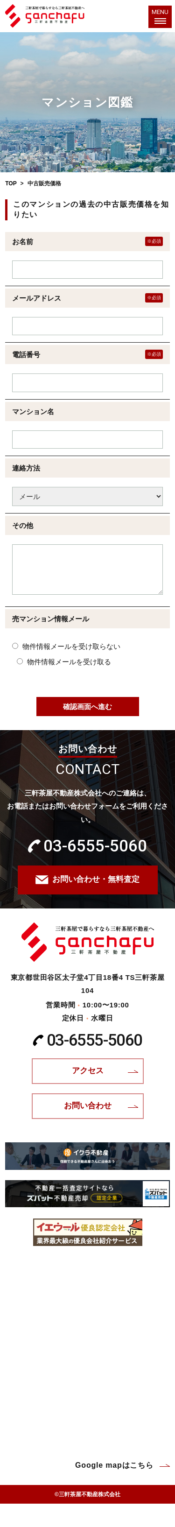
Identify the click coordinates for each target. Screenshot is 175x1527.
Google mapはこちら (114, 1465)
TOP (10, 183)
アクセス (88, 1070)
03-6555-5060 (95, 846)
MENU (160, 14)
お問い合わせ (88, 1105)
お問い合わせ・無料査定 (96, 879)
